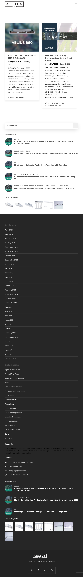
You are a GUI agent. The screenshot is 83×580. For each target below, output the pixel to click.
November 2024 (11, 294)
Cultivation (49, 105)
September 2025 (11, 260)
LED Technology (11, 421)
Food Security (44, 186)
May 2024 (8, 311)
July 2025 (8, 269)
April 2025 (9, 281)
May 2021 (8, 350)
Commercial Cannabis (56, 103)
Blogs (16, 139)
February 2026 (10, 238)
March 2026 (9, 234)
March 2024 (9, 320)
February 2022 (10, 333)
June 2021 (9, 346)
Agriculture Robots (12, 370)
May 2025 (8, 277)
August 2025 (10, 264)
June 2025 (9, 273)
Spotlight (58, 105)
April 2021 (8, 354)
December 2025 (11, 247)
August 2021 (10, 341)
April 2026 (9, 230)
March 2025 (9, 286)
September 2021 (11, 337)
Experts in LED (11, 400)
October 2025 (10, 256)
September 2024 (11, 303)
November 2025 (11, 251)
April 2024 (9, 316)
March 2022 (9, 329)
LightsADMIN (16, 62)
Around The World (12, 374)
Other (7, 434)
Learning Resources (13, 417)
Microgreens (10, 425)
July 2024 (8, 307)
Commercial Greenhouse (29, 174)
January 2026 (10, 243)
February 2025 (10, 290)
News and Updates (17, 98)
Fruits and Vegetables (59, 186)
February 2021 (10, 359)
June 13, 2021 (65, 64)
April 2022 (9, 324)
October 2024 (10, 299)
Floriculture (25, 151)
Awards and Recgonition (14, 378)
